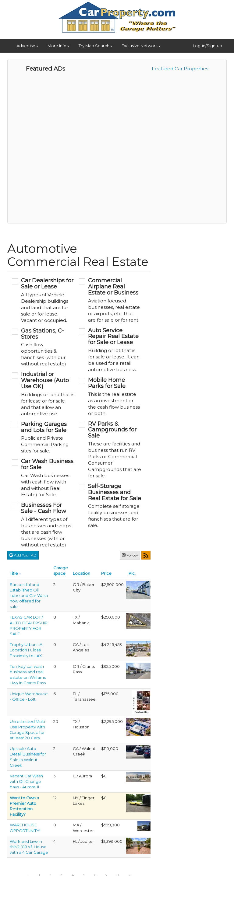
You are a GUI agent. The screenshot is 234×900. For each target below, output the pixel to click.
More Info (58, 45)
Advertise (27, 45)
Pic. (132, 573)
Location (81, 573)
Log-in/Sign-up (207, 45)
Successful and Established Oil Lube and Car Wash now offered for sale (29, 595)
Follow (130, 555)
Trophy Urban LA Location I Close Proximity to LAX (26, 650)
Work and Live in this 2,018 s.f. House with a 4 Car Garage (29, 847)
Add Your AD (23, 555)
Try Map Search (95, 45)
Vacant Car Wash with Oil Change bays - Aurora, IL (26, 781)
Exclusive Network (141, 45)
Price (106, 573)
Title (14, 573)
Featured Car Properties (180, 69)
